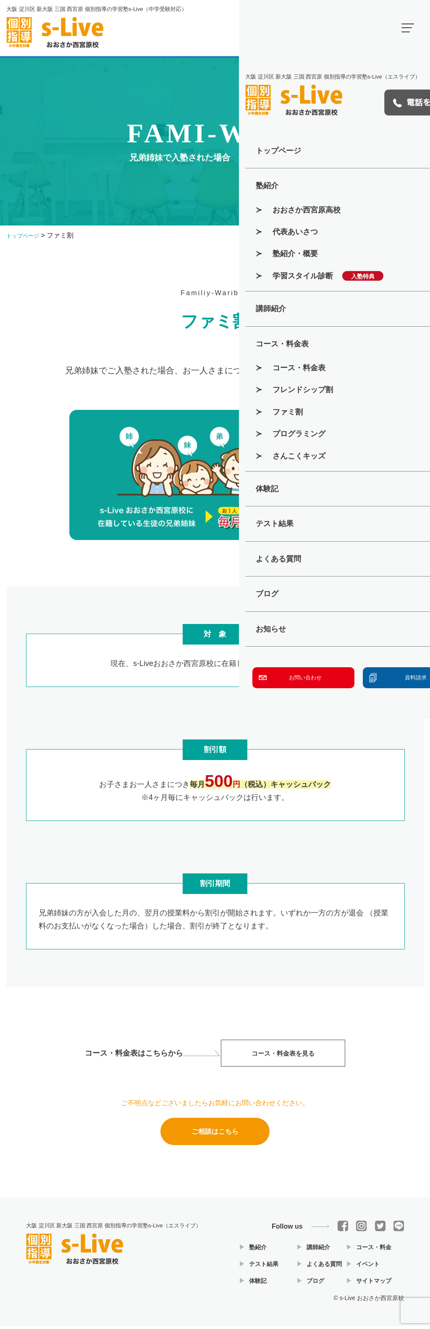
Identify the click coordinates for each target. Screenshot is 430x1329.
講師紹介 (318, 1250)
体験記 (258, 1283)
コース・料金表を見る (283, 1057)
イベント (368, 1266)
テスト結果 (263, 1266)
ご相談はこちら (215, 1137)
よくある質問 (324, 1266)
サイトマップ (373, 1283)
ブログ (315, 1283)
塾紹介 (258, 1250)
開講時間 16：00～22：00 (346, 27)
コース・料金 (373, 1250)
